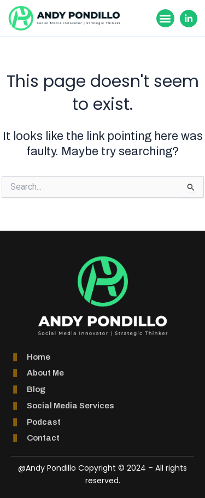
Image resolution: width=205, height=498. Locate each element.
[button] (165, 18)
